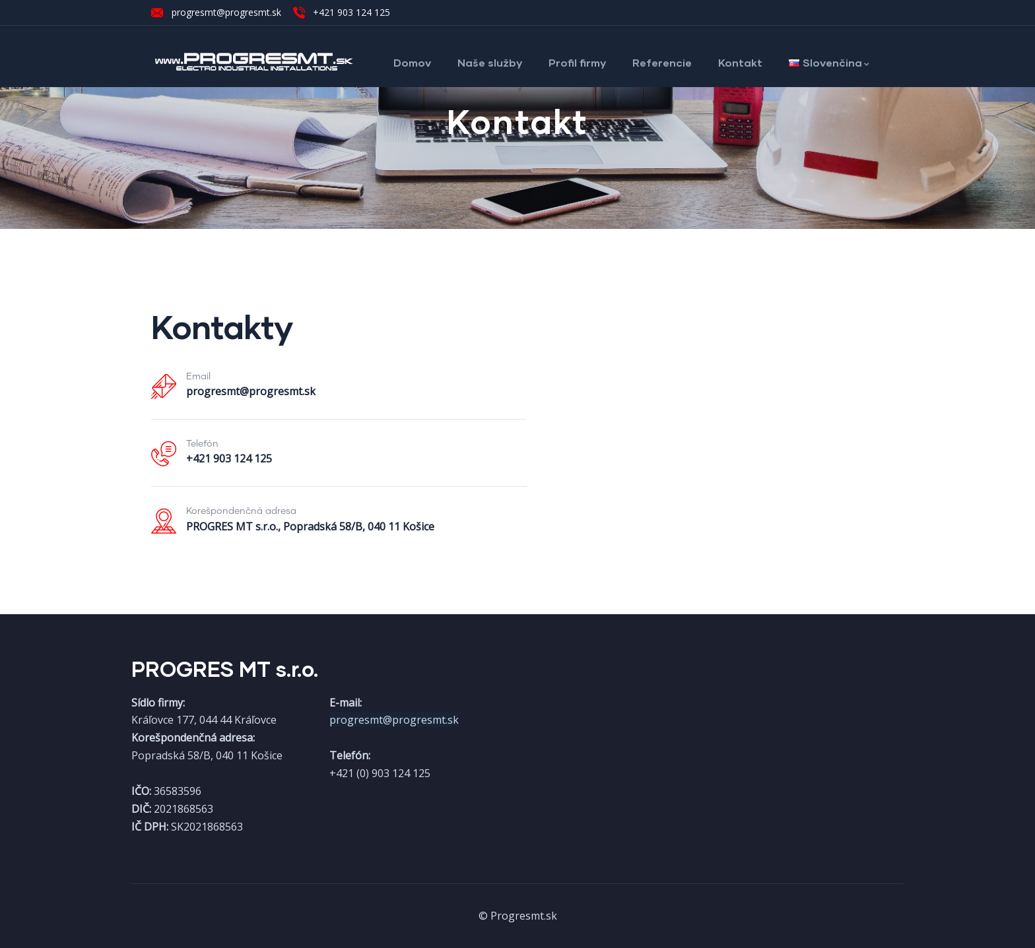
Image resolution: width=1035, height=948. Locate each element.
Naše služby (489, 62)
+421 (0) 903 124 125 (379, 773)
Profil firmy (577, 62)
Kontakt (740, 62)
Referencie (662, 62)
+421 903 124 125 (229, 458)
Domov (412, 62)
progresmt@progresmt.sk (251, 391)
